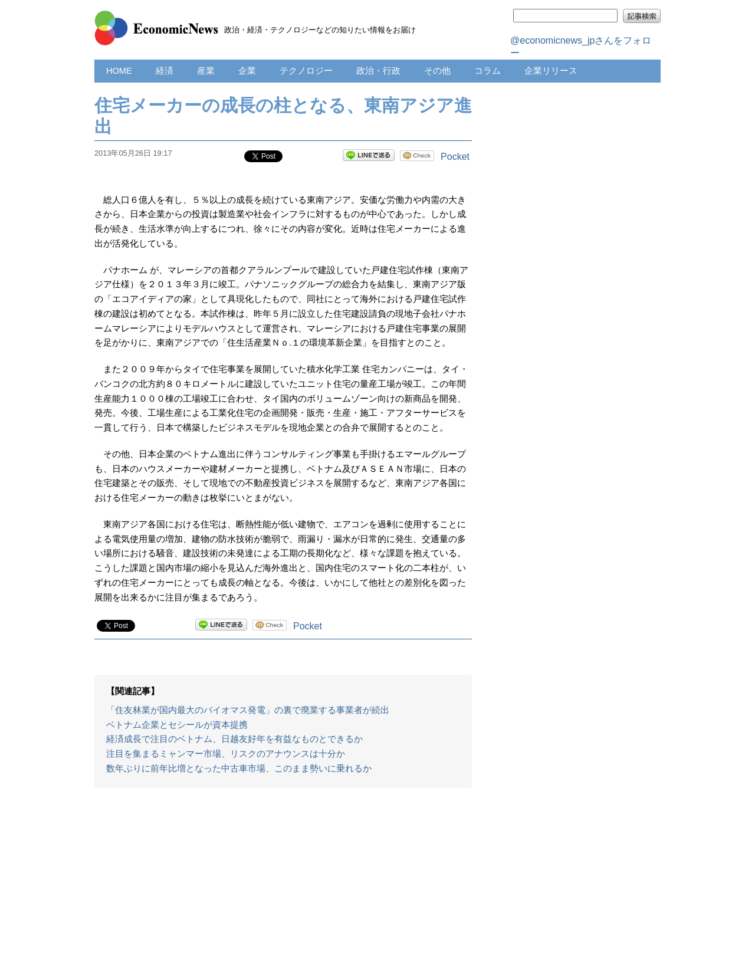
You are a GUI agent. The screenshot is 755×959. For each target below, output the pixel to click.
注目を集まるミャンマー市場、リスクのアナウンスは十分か (225, 753)
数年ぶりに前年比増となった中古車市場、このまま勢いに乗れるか (239, 768)
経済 (164, 70)
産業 (206, 70)
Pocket (455, 157)
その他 (437, 70)
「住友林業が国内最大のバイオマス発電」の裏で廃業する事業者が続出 (247, 710)
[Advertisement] (283, 879)
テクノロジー (306, 70)
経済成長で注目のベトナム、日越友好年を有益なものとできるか (234, 739)
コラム (487, 70)
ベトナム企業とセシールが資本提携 (177, 725)
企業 (247, 70)
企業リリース (550, 70)
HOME (119, 70)
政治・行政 (378, 70)
